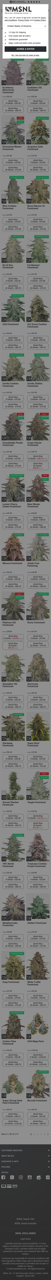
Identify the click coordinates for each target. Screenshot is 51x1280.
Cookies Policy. (40, 20)
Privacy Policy (24, 20)
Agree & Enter (26, 49)
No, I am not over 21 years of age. (26, 55)
